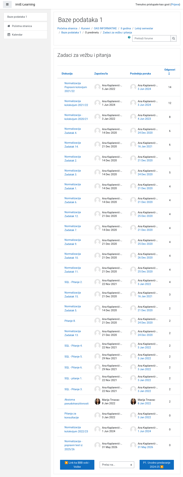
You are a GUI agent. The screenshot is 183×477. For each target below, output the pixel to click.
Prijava (175, 4)
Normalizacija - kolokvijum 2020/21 (76, 117)
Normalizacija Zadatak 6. (73, 200)
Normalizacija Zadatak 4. (73, 130)
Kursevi (85, 28)
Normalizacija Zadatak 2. (73, 158)
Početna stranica (67, 28)
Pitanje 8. (70, 320)
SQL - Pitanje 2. (73, 282)
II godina (126, 28)
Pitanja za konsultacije (72, 415)
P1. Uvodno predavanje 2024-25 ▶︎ (157, 464)
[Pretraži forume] (151, 38)
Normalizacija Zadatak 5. (73, 308)
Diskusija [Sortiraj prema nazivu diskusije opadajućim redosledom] (67, 73)
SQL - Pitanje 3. (73, 389)
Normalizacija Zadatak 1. (73, 186)
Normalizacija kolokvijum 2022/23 (76, 429)
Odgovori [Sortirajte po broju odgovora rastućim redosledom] (169, 69)
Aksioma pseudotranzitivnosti (77, 401)
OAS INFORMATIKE (105, 28)
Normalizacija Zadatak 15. (73, 294)
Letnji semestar (144, 28)
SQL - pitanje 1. (73, 378)
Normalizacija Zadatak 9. (73, 241)
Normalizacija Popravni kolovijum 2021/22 (76, 87)
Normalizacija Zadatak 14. (73, 144)
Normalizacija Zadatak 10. (73, 255)
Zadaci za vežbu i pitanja (117, 32)
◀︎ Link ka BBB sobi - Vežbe (77, 464)
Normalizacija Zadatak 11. (73, 269)
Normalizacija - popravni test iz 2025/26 (74, 445)
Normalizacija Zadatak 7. (73, 228)
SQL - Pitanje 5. (73, 356)
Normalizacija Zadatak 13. (73, 333)
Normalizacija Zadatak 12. (73, 214)
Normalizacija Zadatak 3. (73, 172)
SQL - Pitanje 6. (73, 367)
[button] (130, 38)
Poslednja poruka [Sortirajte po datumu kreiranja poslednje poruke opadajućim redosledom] (140, 73)
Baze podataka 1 (71, 32)
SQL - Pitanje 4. (73, 345)
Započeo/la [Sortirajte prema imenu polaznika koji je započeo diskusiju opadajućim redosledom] (101, 73)
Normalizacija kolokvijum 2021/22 (76, 103)
